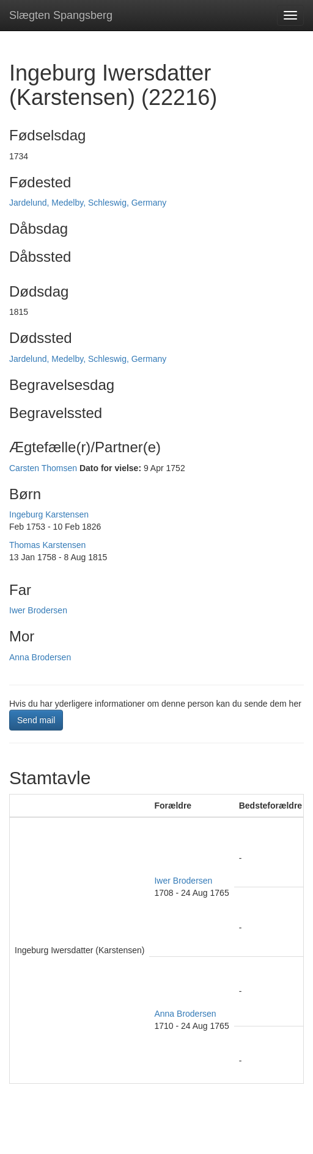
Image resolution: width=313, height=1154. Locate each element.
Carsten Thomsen (43, 468)
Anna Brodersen (40, 657)
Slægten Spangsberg (60, 15)
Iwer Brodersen (38, 610)
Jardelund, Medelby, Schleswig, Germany (87, 202)
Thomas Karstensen (47, 545)
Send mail (36, 720)
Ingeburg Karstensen (49, 514)
